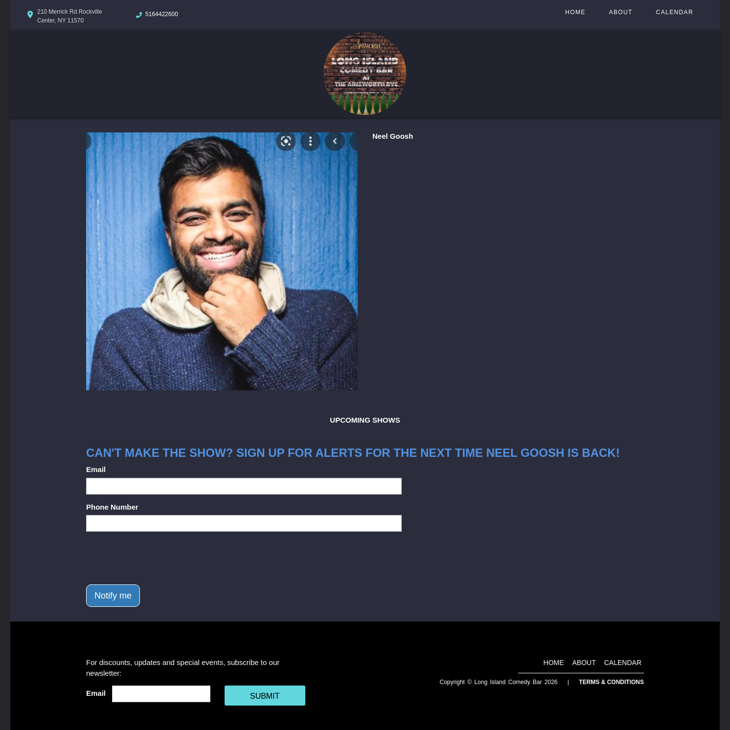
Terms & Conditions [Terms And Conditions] (611, 682)
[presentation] (160, 558)
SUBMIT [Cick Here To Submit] (264, 696)
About (621, 12)
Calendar (674, 12)
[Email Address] (161, 694)
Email (96, 469)
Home (575, 12)
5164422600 (161, 14)
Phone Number (112, 507)
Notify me (113, 596)
